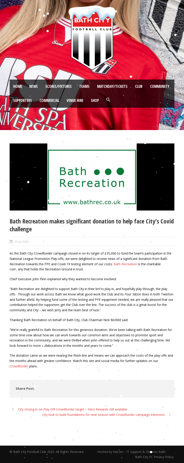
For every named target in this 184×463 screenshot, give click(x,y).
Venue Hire (75, 100)
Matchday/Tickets (112, 86)
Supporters (22, 100)
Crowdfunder (19, 366)
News (33, 86)
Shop (95, 100)
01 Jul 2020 (22, 242)
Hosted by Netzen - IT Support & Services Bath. (131, 452)
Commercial (49, 100)
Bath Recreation (125, 264)
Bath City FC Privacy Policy (154, 457)
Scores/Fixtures (58, 86)
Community (159, 86)
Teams (84, 86)
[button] (108, 100)
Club (138, 86)
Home (17, 86)
